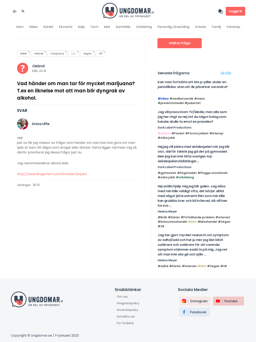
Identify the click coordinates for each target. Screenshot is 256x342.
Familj (216, 27)
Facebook (198, 312)
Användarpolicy (127, 310)
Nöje (81, 27)
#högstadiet (187, 173)
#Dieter (174, 217)
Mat (107, 27)
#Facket (177, 133)
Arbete (200, 27)
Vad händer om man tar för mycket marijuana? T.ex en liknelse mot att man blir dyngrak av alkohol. (76, 90)
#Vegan (224, 222)
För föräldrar (125, 323)
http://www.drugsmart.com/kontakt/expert (52, 174)
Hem (19, 27)
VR (102, 53)
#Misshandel (207, 222)
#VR (161, 226)
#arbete (164, 133)
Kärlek (48, 27)
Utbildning (144, 27)
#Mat (192, 222)
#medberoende (181, 99)
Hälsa (33, 27)
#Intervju (216, 133)
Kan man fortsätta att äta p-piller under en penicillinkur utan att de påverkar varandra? (193, 84)
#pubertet (192, 103)
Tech (94, 27)
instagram (199, 301)
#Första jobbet (197, 133)
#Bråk (162, 217)
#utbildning (185, 177)
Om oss (122, 297)
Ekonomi (65, 27)
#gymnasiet (167, 173)
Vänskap (233, 27)
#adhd (163, 266)
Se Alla (226, 72)
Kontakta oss (126, 316)
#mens (199, 99)
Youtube (231, 301)
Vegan (88, 53)
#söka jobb (166, 138)
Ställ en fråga (179, 43)
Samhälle (123, 27)
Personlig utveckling (173, 27)
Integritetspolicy (128, 303)
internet (40, 53)
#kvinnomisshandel (172, 222)
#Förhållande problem (198, 217)
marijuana (58, 53)
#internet (222, 217)
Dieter (24, 53)
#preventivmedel (171, 103)
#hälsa (163, 99)
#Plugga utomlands (213, 173)
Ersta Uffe (40, 123)
